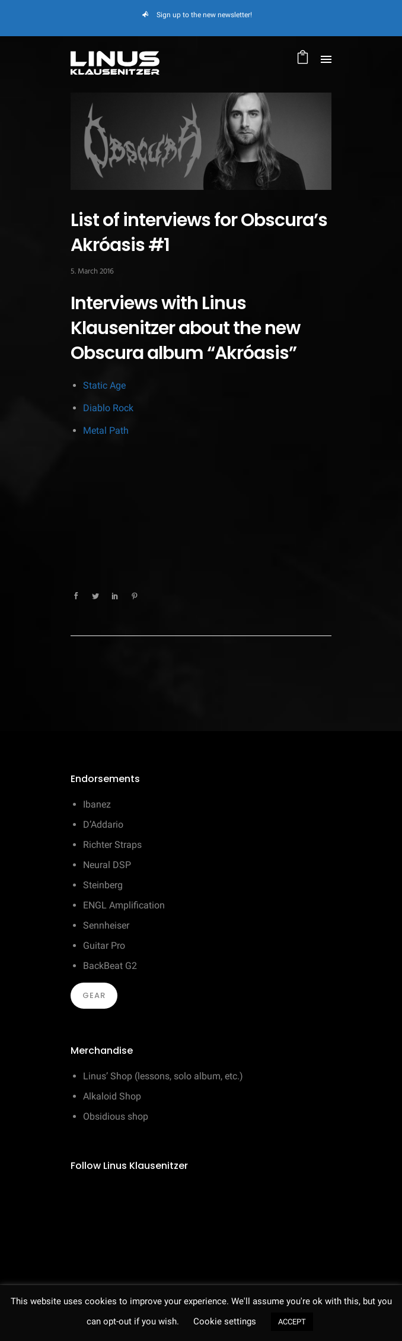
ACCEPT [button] (292, 1321)
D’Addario (103, 824)
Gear (94, 995)
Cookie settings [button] (224, 1321)
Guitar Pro (104, 945)
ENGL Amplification (124, 905)
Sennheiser (106, 925)
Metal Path (106, 430)
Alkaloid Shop (112, 1096)
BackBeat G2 (110, 965)
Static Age (104, 385)
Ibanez (97, 804)
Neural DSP (107, 864)
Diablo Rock (108, 408)
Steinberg (103, 885)
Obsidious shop (115, 1116)
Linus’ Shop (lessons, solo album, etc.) (163, 1076)
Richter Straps (112, 844)
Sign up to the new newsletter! (204, 15)
